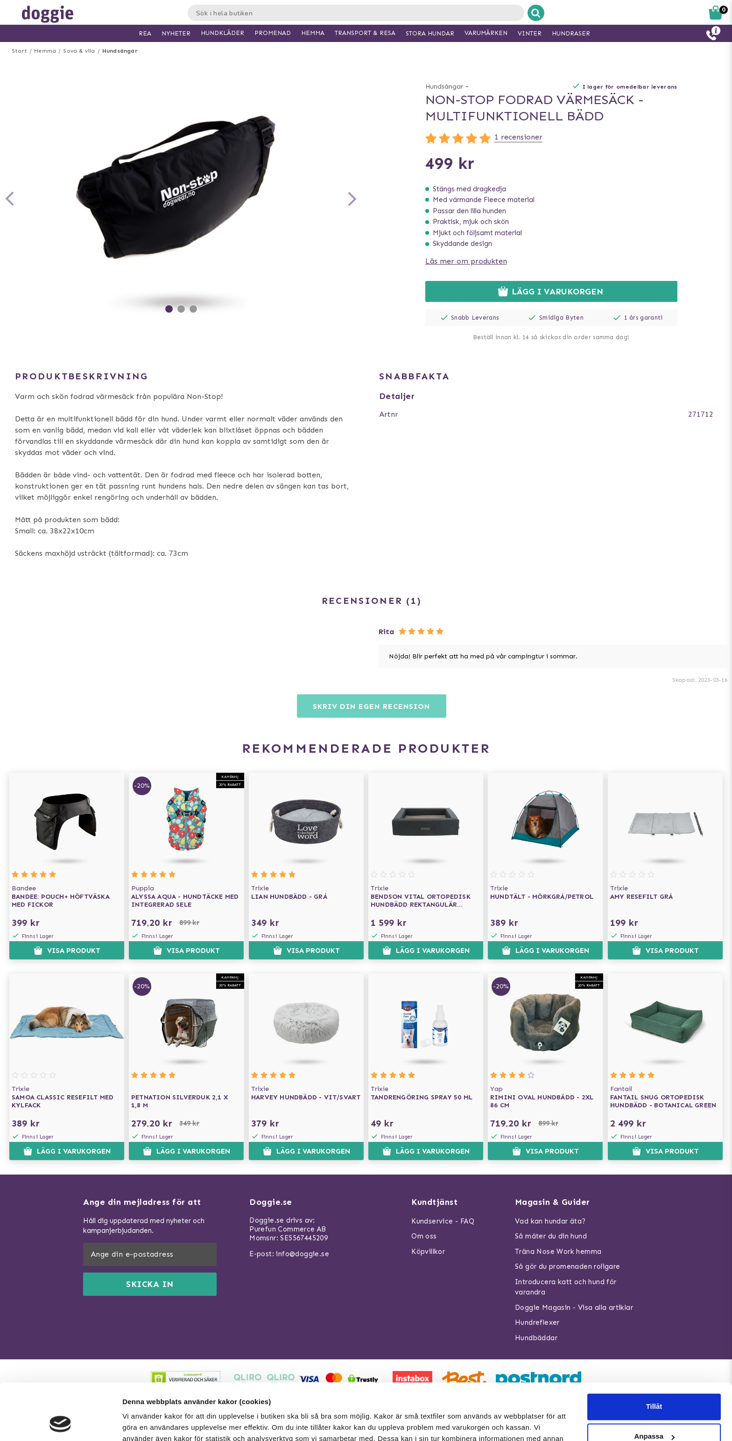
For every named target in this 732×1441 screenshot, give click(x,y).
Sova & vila (79, 51)
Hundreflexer (537, 1322)
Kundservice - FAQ (442, 1221)
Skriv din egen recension (371, 706)
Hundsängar (120, 51)
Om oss (423, 1236)
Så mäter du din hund (551, 1236)
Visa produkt (67, 950)
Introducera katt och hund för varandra (566, 1287)
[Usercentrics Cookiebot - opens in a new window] (60, 1423)
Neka (654, 1413)
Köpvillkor (428, 1251)
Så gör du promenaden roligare (567, 1266)
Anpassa (654, 1383)
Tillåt (654, 1353)
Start (19, 51)
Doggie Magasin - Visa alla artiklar (574, 1307)
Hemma (45, 51)
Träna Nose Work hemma (558, 1251)
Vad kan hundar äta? (550, 1221)
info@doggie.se (302, 1254)
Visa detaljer (143, 1423)
